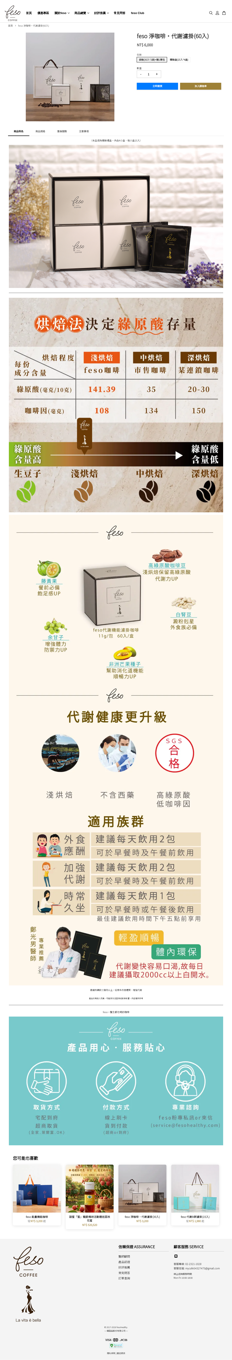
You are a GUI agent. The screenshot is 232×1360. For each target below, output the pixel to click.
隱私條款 (111, 1353)
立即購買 (157, 86)
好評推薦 (101, 9)
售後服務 (62, 131)
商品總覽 (81, 9)
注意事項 (84, 131)
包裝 (139, 54)
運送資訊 (121, 1353)
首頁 (29, 9)
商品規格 (40, 131)
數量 (139, 68)
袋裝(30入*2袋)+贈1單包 (152, 59)
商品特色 (18, 131)
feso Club (137, 9)
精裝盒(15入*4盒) (179, 59)
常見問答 (119, 9)
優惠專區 (43, 9)
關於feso (62, 9)
